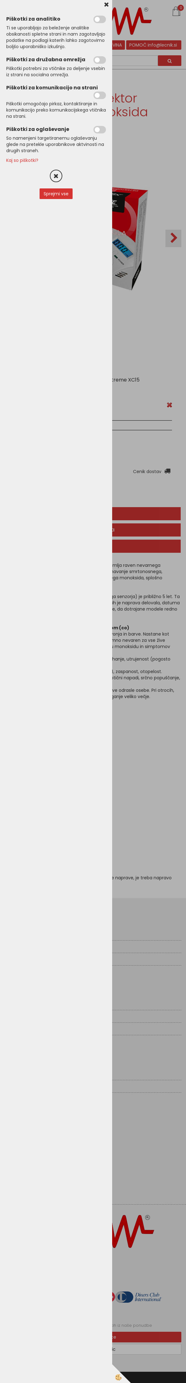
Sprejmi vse (56, 194)
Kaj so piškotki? (22, 160)
